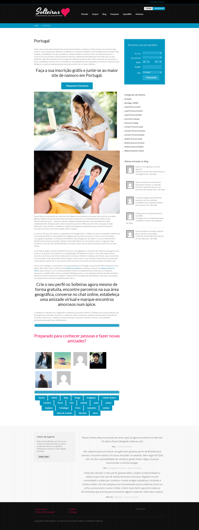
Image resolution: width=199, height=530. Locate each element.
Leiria (96, 403)
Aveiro (54, 397)
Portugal (73, 512)
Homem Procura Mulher (134, 135)
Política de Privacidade (45, 512)
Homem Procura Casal (133, 127)
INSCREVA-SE (158, 8)
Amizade (127, 99)
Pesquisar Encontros (77, 85)
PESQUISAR (150, 77)
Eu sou (138, 53)
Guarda (83, 403)
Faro (71, 403)
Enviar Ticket (44, 457)
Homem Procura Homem (134, 131)
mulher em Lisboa (73, 268)
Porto (77, 408)
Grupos (95, 14)
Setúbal (105, 408)
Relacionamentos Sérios (134, 151)
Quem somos (41, 509)
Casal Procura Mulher (133, 115)
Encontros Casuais (131, 119)
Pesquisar (114, 14)
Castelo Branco (109, 397)
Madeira (48, 408)
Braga (77, 397)
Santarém (91, 408)
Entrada (84, 14)
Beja (65, 397)
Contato (73, 509)
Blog (104, 14)
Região (138, 66)
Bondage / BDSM (131, 103)
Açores (41, 397)
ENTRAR (148, 8)
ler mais (153, 174)
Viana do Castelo (64, 413)
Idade (138, 62)
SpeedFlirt (127, 14)
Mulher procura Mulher (133, 147)
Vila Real (82, 413)
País (139, 73)
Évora (60, 403)
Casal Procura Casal (132, 107)
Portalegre (64, 408)
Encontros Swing (131, 123)
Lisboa (108, 403)
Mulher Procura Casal (133, 139)
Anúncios (139, 14)
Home (36, 26)
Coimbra (47, 403)
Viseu (95, 413)
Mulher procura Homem (134, 143)
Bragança (90, 397)
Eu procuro (136, 58)
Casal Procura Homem (133, 111)
